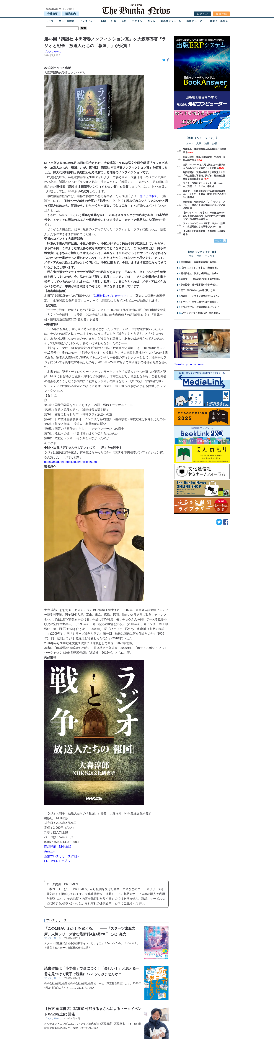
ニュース (188, 143)
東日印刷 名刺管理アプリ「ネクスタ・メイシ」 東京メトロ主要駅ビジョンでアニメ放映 (204, 204)
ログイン (202, 13)
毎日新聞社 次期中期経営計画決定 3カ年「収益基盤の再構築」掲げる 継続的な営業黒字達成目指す (204, 175)
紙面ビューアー (196, 21)
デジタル (137, 21)
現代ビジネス (148, 196)
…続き (87, 947)
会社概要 (52, 13)
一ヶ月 (208, 256)
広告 (124, 21)
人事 (198, 143)
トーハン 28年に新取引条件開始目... (199, 301)
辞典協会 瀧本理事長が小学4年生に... (200, 284)
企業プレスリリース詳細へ (62, 856)
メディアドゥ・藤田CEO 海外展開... (201, 313)
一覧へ (218, 241)
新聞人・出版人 (219, 21)
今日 (191, 256)
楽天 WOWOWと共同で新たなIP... (198, 290)
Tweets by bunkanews (188, 364)
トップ (50, 21)
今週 (199, 256)
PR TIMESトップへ (57, 860)
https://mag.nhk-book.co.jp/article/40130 (70, 461)
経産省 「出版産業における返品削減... (200, 279)
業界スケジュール (171, 21)
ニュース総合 (66, 21)
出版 (113, 21)
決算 (206, 143)
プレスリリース (52, 51)
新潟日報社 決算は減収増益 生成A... (200, 273)
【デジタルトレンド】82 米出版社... (199, 267)
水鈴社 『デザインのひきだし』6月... (200, 296)
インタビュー (87, 21)
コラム (151, 21)
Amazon (49, 851)
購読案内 (70, 13)
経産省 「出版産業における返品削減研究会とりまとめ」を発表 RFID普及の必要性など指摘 (204, 194)
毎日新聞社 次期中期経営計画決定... (199, 262)
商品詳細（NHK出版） (59, 846)
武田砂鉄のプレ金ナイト (110, 295)
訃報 (214, 143)
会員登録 (221, 13)
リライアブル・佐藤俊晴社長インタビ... (200, 307)
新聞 (103, 21)
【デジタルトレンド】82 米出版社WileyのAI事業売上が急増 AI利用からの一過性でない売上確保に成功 (204, 215)
